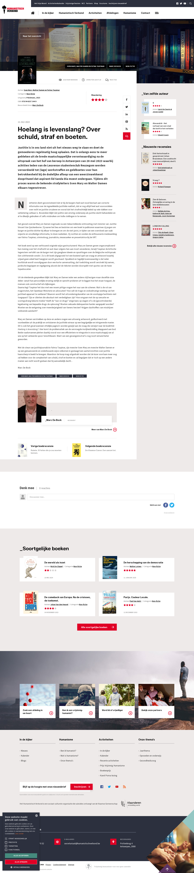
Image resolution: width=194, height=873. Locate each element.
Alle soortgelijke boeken (94, 627)
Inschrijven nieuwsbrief (118, 3)
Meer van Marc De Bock (102, 430)
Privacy (48, 864)
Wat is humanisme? (68, 755)
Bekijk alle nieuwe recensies (159, 246)
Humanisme (129, 13)
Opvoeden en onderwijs (149, 755)
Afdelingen (113, 13)
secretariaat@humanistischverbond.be (82, 843)
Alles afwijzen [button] (21, 862)
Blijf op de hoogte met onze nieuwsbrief (56, 787)
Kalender (24, 755)
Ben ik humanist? (67, 750)
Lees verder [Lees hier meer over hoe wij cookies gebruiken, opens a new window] (19, 834)
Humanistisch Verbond (71, 13)
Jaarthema (144, 750)
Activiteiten (95, 13)
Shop (96, 3)
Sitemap (71, 864)
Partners (89, 3)
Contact (145, 13)
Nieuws (24, 750)
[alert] (21, 841)
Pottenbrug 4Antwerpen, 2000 (127, 845)
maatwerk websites (46, 869)
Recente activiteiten (109, 760)
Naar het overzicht (32, 36)
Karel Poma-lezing (108, 775)
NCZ (83, 3)
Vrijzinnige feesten (73, 3)
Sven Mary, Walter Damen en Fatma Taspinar (42, 90)
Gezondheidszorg (147, 760)
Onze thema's (66, 760)
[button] (21, 867)
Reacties (113, 80)
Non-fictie (31, 94)
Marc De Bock (37, 105)
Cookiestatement (59, 864)
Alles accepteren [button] (21, 856)
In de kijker (48, 13)
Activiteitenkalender (56, 3)
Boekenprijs (105, 770)
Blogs (23, 760)
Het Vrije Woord (40, 3)
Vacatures (103, 3)
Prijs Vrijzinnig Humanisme (112, 765)
